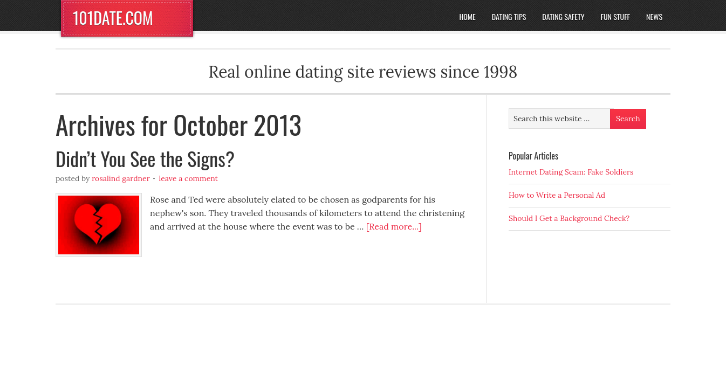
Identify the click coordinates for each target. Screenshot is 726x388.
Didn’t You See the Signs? (145, 158)
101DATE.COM (113, 17)
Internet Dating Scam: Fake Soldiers (571, 172)
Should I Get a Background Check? (569, 218)
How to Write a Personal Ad (557, 195)
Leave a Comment (188, 178)
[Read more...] (394, 226)
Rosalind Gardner (121, 178)
